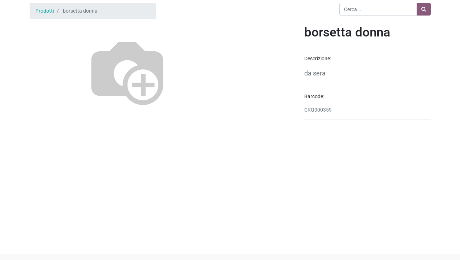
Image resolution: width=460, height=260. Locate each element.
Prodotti (44, 11)
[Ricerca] (424, 9)
